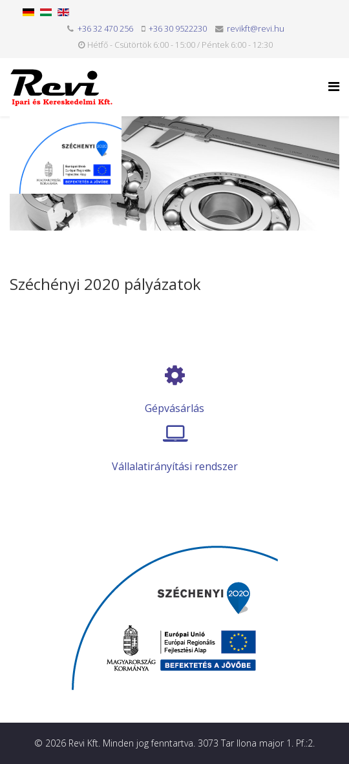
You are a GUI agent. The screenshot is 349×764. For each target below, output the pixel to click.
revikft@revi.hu (255, 28)
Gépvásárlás (174, 408)
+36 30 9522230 (178, 28)
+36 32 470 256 (105, 28)
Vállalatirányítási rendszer (175, 466)
